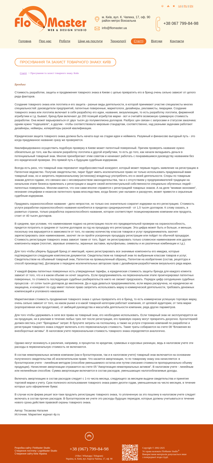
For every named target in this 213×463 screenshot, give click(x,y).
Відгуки (156, 41)
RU (185, 6)
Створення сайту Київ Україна (31, 453)
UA (180, 6)
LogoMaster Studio (47, 450)
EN (191, 6)
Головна (25, 41)
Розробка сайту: (23, 448)
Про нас (45, 41)
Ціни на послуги (90, 41)
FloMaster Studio (41, 448)
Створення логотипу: (26, 450)
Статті (138, 41)
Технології (118, 41)
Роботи (64, 41)
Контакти (177, 41)
